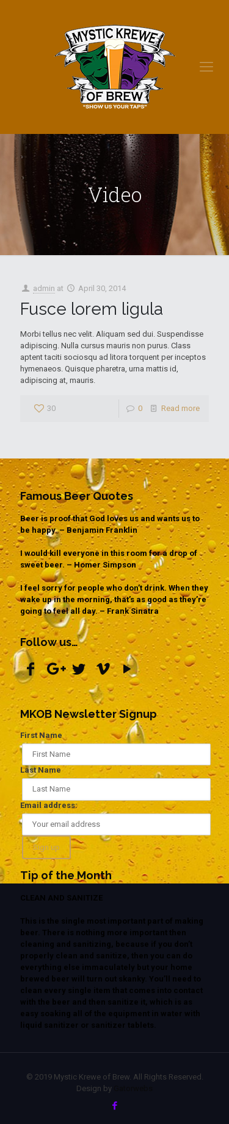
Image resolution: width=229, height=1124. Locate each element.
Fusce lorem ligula (91, 308)
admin (44, 288)
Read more (180, 408)
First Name (41, 735)
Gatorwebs (133, 1088)
